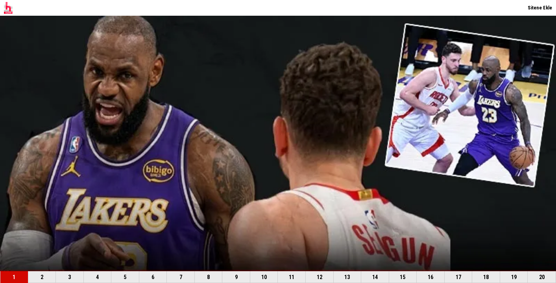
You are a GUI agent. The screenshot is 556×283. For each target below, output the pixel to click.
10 (264, 277)
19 (514, 277)
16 (430, 277)
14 (375, 277)
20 (542, 277)
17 (458, 277)
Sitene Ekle (540, 8)
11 (291, 277)
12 (319, 277)
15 (402, 277)
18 (486, 277)
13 (347, 277)
